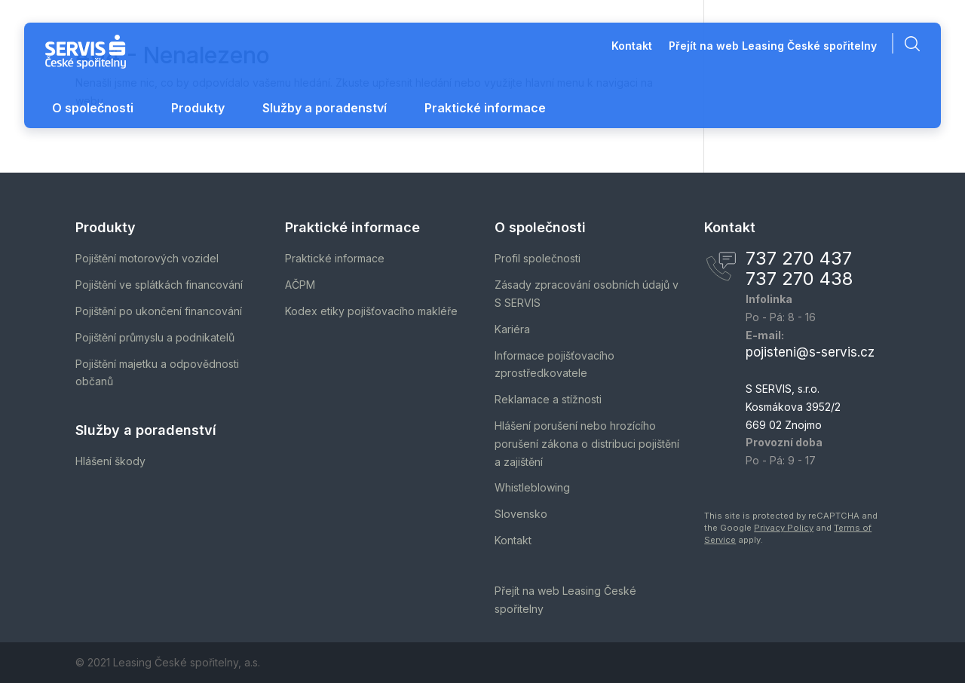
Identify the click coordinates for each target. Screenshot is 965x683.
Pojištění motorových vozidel (147, 258)
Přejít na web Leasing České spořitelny (773, 46)
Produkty (198, 107)
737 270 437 (799, 258)
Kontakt (631, 46)
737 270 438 (799, 278)
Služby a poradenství (324, 107)
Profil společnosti (538, 258)
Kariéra (512, 329)
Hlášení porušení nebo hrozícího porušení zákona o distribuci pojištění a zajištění (587, 443)
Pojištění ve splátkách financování (159, 284)
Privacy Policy (783, 527)
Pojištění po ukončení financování (158, 311)
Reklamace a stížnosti (548, 399)
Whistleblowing (532, 487)
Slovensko (521, 513)
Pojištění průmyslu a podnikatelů (154, 337)
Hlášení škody (110, 461)
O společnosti (92, 107)
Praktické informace (485, 107)
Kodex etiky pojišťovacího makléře (371, 311)
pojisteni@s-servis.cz (810, 352)
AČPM (300, 284)
